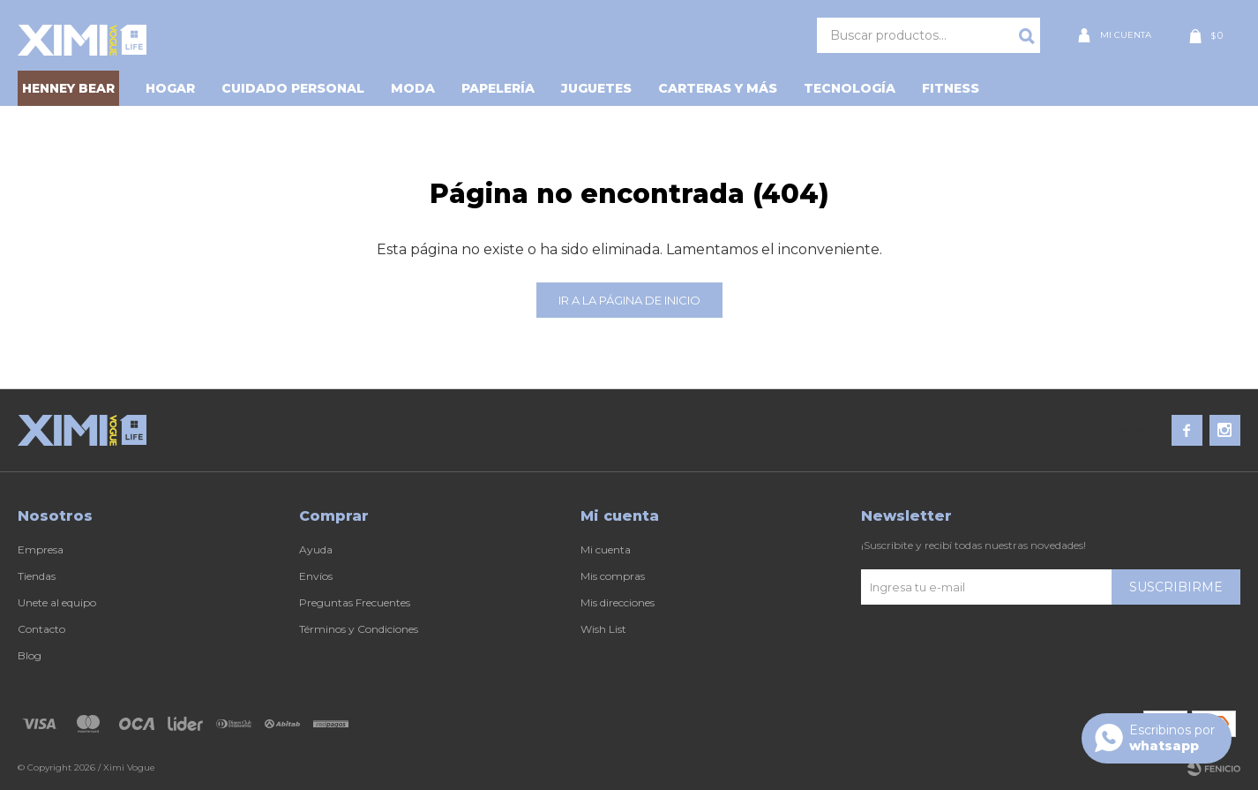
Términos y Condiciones (358, 629)
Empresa (41, 549)
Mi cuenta (605, 549)
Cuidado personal (292, 88)
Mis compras (612, 576)
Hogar (170, 88)
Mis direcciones (617, 602)
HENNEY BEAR (68, 88)
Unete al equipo (57, 602)
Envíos (316, 576)
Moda (413, 88)
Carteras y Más (717, 88)
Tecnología (849, 88)
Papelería (498, 88)
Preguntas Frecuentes (354, 602)
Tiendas (37, 576)
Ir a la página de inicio (629, 300)
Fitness (950, 88)
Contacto (41, 629)
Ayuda (316, 549)
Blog (29, 655)
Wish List (603, 629)
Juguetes (596, 88)
